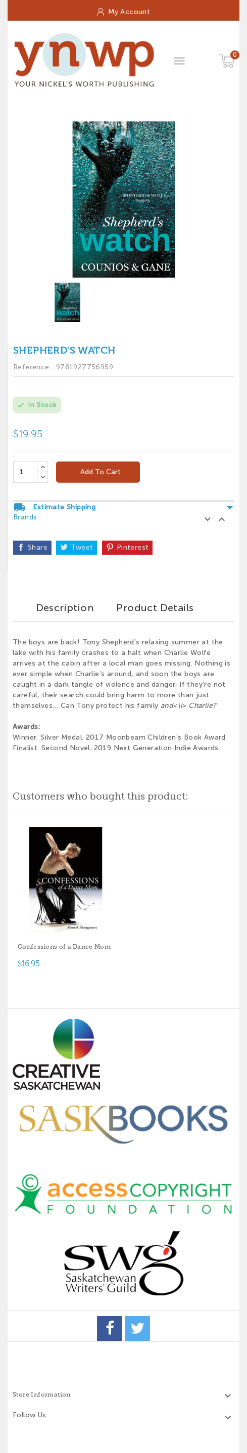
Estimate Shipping (124, 507)
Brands (25, 517)
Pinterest (133, 547)
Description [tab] (64, 608)
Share (37, 547)
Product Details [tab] (154, 608)
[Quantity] (25, 472)
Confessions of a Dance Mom (64, 946)
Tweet (82, 547)
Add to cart (99, 472)
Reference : (33, 367)
